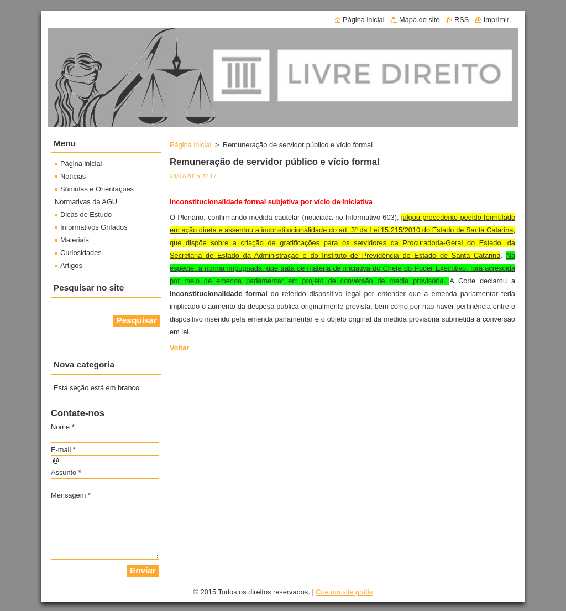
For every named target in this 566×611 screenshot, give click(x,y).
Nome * (63, 427)
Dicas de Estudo (86, 214)
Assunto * (66, 472)
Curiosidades (81, 252)
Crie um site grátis (344, 592)
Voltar (179, 348)
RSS (461, 19)
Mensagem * (71, 495)
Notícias (73, 176)
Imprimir (496, 19)
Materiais (74, 240)
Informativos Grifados (94, 227)
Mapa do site (419, 19)
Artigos (71, 265)
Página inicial (190, 145)
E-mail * (63, 450)
